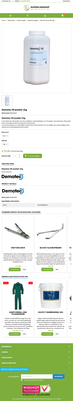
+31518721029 (25, 1)
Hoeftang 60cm (18, 248)
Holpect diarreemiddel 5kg (50, 312)
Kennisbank (66, 1)
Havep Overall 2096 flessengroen (18, 313)
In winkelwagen (32, 156)
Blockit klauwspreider (50, 248)
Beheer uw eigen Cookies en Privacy (14, 369)
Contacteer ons (6, 1)
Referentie (6, 113)
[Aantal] (15, 156)
